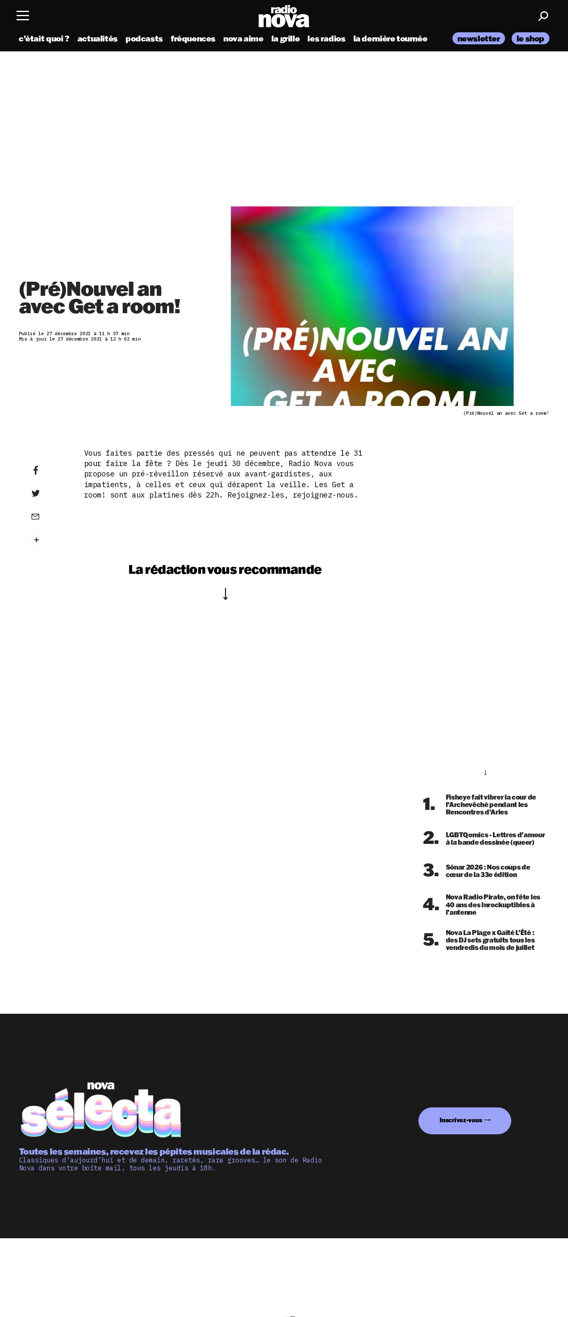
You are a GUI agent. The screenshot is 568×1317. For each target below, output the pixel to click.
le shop (530, 38)
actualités (97, 38)
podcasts (144, 38)
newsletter (478, 38)
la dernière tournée (390, 38)
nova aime (243, 38)
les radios (326, 38)
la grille (285, 38)
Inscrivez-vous (461, 1120)
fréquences (193, 38)
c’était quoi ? (44, 38)
